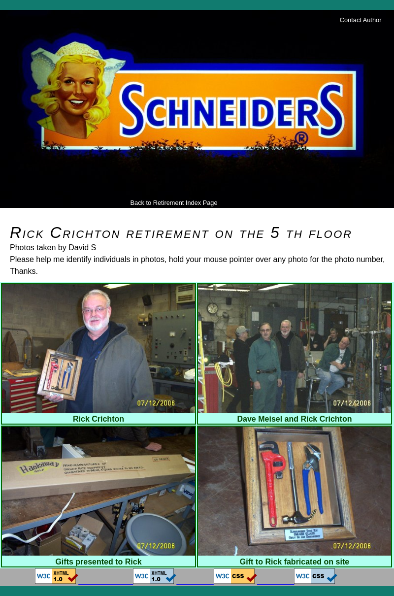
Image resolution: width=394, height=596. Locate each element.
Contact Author (361, 20)
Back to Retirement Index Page (173, 202)
